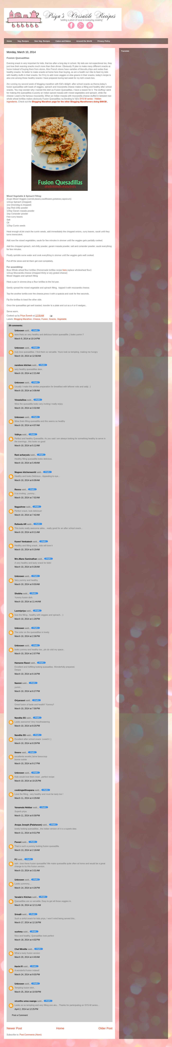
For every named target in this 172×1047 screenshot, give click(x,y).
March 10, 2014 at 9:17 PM (27, 763)
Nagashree (20, 507)
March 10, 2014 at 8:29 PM (27, 743)
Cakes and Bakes (63, 41)
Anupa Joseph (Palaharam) (28, 825)
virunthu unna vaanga (26, 1001)
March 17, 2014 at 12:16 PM (28, 922)
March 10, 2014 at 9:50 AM (27, 584)
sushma (18, 932)
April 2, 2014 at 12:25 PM (26, 1009)
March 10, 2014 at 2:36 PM (27, 636)
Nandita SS (20, 718)
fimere (18, 752)
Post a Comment (20, 1015)
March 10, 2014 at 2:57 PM (27, 653)
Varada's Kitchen (23, 897)
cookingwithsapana (24, 790)
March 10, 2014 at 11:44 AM (28, 601)
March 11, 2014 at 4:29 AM (27, 798)
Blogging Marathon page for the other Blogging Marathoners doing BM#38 (69, 102)
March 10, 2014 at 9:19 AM (27, 549)
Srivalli (18, 914)
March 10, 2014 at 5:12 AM (27, 445)
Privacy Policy (104, 41)
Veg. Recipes (23, 41)
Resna (18, 489)
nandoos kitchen (23, 365)
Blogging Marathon (23, 319)
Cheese (36, 319)
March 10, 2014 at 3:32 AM (27, 408)
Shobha (18, 593)
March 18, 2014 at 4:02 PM (27, 940)
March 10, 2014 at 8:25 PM (27, 726)
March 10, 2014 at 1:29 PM (27, 619)
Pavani (18, 842)
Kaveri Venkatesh (23, 541)
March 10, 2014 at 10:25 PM (28, 781)
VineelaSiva (20, 400)
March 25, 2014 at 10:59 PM (28, 992)
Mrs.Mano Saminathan (26, 559)
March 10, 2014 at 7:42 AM (27, 515)
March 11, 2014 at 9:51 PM (27, 833)
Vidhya (18, 434)
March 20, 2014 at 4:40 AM (27, 957)
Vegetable (62, 319)
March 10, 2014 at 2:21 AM (27, 373)
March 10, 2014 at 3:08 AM (27, 390)
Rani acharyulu (22, 455)
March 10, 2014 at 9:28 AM (27, 567)
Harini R (19, 966)
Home (9, 41)
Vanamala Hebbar (23, 807)
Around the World (84, 41)
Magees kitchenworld (25, 472)
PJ (16, 859)
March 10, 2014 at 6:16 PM (27, 674)
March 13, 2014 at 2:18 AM (27, 850)
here (64, 270)
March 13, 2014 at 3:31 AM (27, 870)
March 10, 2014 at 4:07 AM (27, 425)
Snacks (52, 319)
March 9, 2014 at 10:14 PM (27, 339)
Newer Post (14, 1028)
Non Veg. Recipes (42, 41)
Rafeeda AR (20, 524)
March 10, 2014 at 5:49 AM (27, 463)
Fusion (44, 319)
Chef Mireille (21, 949)
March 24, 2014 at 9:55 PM (27, 974)
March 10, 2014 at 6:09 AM (27, 480)
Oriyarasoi (20, 700)
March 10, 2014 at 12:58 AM (28, 356)
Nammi (18, 683)
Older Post (105, 1028)
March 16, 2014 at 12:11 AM (28, 905)
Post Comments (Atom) (31, 1035)
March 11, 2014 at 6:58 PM (27, 815)
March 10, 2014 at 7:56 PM (27, 708)
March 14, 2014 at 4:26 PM (27, 888)
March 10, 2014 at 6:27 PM (27, 691)
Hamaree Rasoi (22, 663)
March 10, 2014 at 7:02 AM (27, 497)
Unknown (19, 330)
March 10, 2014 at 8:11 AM (27, 532)
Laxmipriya (20, 611)
